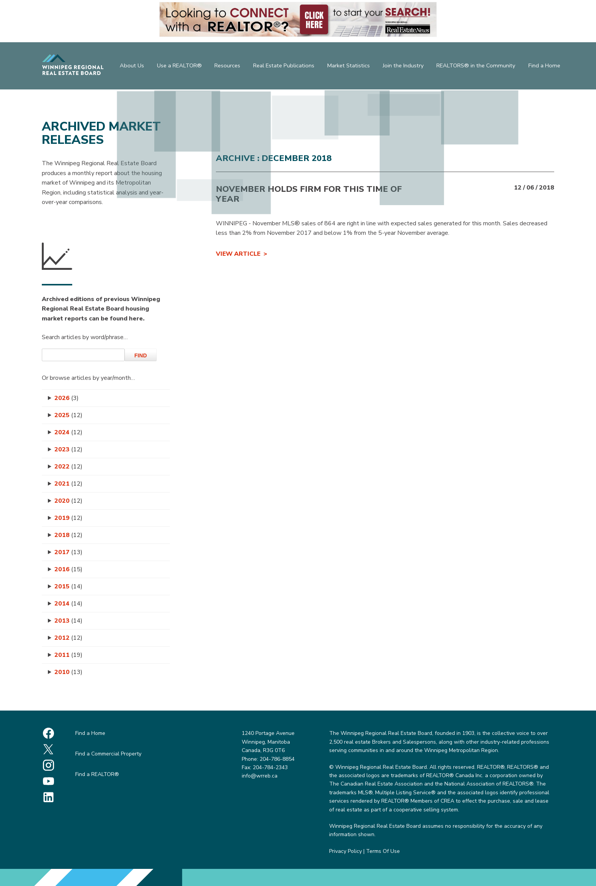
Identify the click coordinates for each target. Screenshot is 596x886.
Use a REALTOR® (178, 66)
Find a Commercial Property (108, 753)
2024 (68, 432)
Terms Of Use (383, 851)
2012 (68, 638)
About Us (130, 66)
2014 (68, 603)
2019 (68, 518)
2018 (68, 535)
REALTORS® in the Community (478, 66)
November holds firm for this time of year (309, 194)
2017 (68, 552)
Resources (228, 66)
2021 (68, 484)
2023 (68, 449)
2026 (66, 398)
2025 (68, 415)
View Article (238, 254)
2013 (68, 621)
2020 (68, 501)
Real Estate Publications (286, 66)
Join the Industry (406, 66)
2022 (68, 466)
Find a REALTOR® (97, 774)
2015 (68, 586)
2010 (68, 672)
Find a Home (546, 66)
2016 (68, 569)
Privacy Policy (345, 851)
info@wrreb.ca (259, 775)
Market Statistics (351, 66)
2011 (68, 655)
